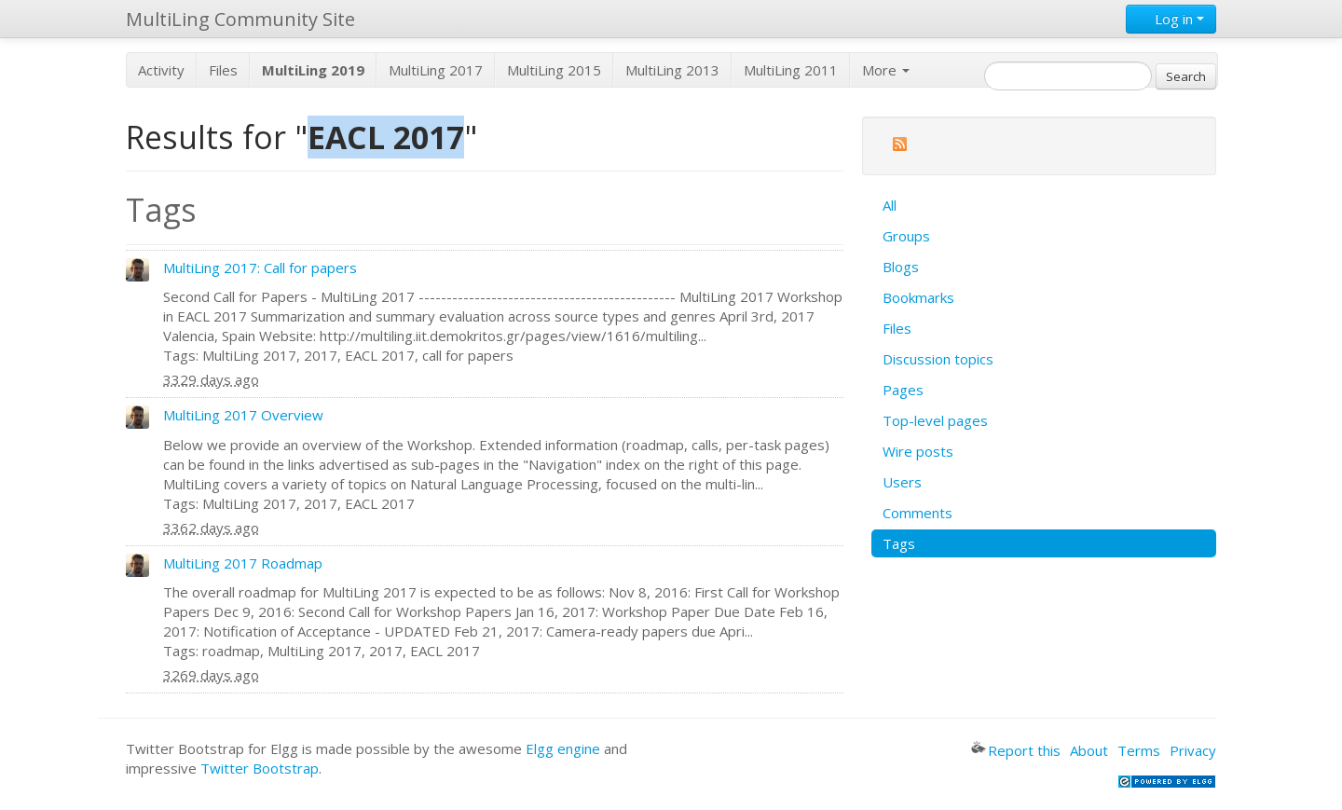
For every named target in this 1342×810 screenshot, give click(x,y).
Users (902, 482)
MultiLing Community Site (240, 19)
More (886, 70)
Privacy (1193, 750)
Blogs (901, 266)
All (890, 205)
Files (223, 70)
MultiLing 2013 (672, 70)
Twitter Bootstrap (259, 768)
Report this (1016, 750)
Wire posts (918, 451)
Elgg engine (563, 748)
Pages (903, 389)
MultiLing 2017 (436, 70)
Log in (1171, 18)
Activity (161, 70)
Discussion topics (938, 359)
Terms (1138, 750)
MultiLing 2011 (791, 70)
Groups (906, 236)
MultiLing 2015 (554, 70)
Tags (899, 543)
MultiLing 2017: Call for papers (260, 267)
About (1089, 750)
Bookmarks (918, 297)
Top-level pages (935, 420)
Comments (917, 512)
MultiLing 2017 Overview (243, 414)
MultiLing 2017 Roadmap (242, 563)
